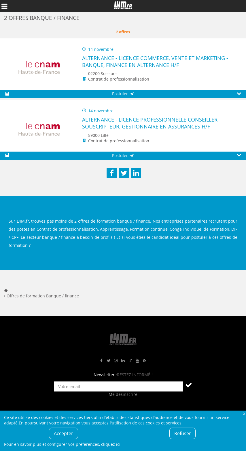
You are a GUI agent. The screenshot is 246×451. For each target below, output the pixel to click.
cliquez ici (110, 444)
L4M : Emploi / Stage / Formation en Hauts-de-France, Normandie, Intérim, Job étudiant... (123, 6)
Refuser (182, 433)
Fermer (244, 413)
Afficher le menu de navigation (4, 6)
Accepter (63, 433)
